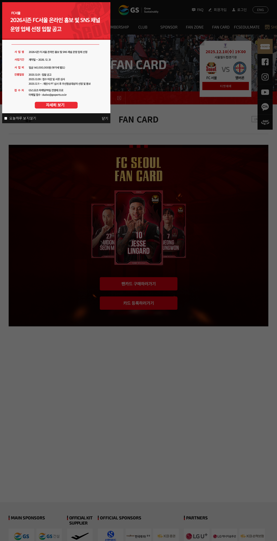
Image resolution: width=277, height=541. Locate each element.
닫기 (105, 118)
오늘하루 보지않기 (22, 118)
